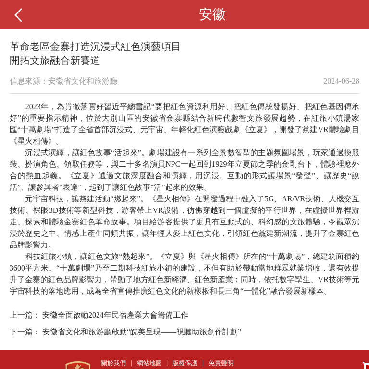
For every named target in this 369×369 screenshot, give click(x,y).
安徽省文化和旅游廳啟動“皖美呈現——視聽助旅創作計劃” (141, 332)
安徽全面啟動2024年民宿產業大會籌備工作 (115, 315)
